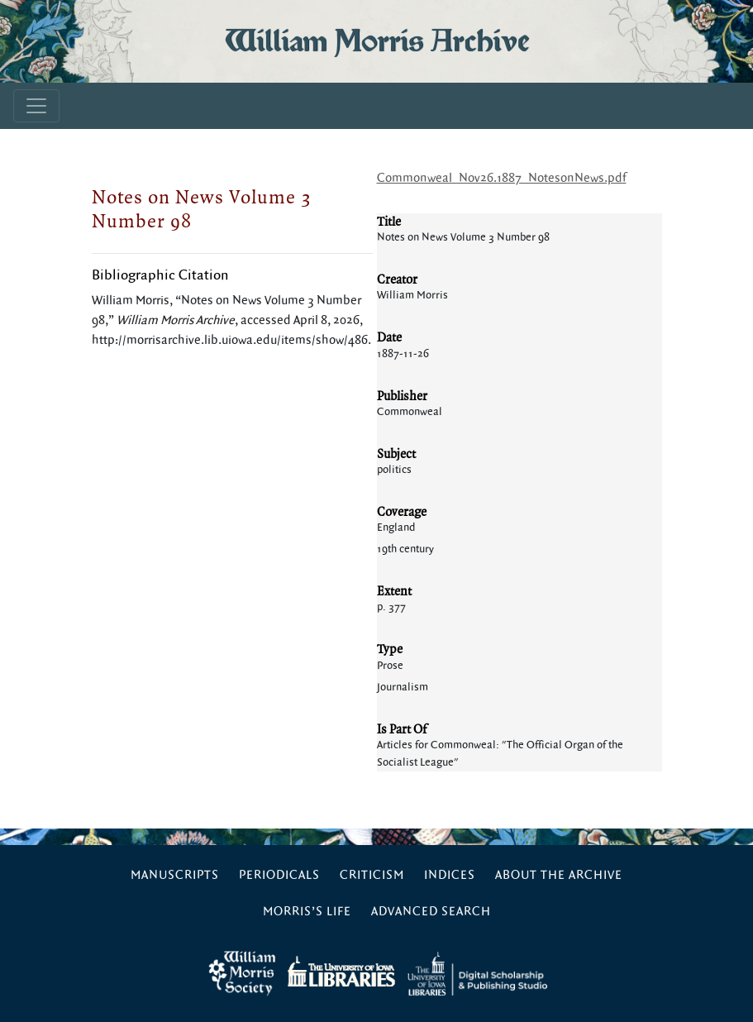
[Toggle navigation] (36, 105)
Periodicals (279, 875)
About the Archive (558, 875)
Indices (449, 875)
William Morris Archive (377, 41)
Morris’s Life (307, 911)
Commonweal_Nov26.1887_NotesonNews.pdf (502, 178)
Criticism (372, 875)
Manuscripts (175, 875)
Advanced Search (431, 911)
